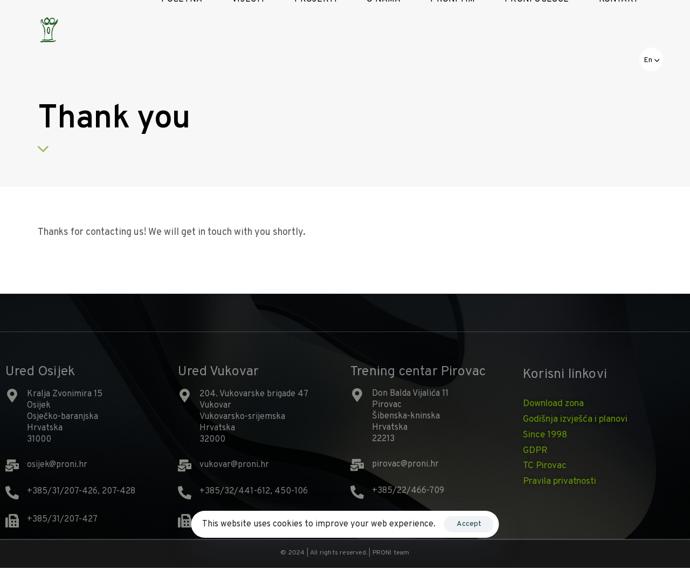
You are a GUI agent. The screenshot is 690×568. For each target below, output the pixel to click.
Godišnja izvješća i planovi (575, 419)
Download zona (553, 404)
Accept (469, 524)
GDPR (535, 451)
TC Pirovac (545, 466)
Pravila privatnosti (559, 482)
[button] (651, 59)
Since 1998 (545, 435)
